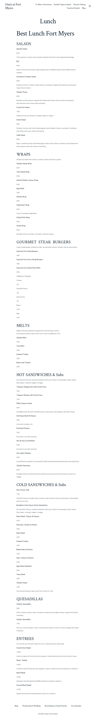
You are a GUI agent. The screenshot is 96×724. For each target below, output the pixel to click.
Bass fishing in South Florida (56, 706)
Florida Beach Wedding (31, 706)
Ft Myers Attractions (44, 4)
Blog (84, 8)
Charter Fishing (79, 4)
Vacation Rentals (73, 8)
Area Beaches (76, 706)
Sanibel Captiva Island (62, 4)
